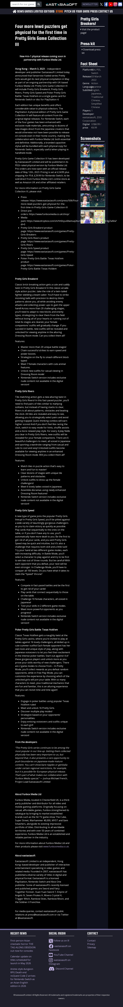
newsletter (90, 4)
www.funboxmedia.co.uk (56, 846)
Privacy (91, 944)
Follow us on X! (59, 940)
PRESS (94, 11)
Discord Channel (61, 968)
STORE (59, 11)
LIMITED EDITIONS (43, 11)
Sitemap (91, 947)
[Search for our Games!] (23, 4)
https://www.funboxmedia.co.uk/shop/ (49, 214)
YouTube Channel (61, 954)
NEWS (20, 11)
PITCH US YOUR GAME (77, 11)
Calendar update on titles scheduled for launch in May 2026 (20, 960)
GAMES (28, 11)
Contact (91, 940)
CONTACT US (105, 11)
